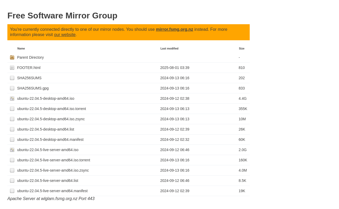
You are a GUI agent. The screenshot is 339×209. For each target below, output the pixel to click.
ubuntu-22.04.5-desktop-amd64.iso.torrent (51, 109)
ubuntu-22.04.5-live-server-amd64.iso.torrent (53, 160)
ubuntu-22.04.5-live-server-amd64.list (47, 180)
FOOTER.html (29, 68)
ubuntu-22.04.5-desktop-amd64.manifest (50, 139)
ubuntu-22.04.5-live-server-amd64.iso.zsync (53, 170)
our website (65, 34)
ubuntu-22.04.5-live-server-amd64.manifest (52, 191)
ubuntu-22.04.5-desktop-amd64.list (45, 129)
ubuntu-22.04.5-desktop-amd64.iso (45, 98)
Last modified (169, 48)
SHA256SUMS (29, 78)
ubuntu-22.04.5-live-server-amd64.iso (47, 150)
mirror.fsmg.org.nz (174, 29)
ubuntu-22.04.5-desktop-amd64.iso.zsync (51, 119)
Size (241, 48)
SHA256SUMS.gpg (33, 88)
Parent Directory (30, 57)
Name (21, 48)
